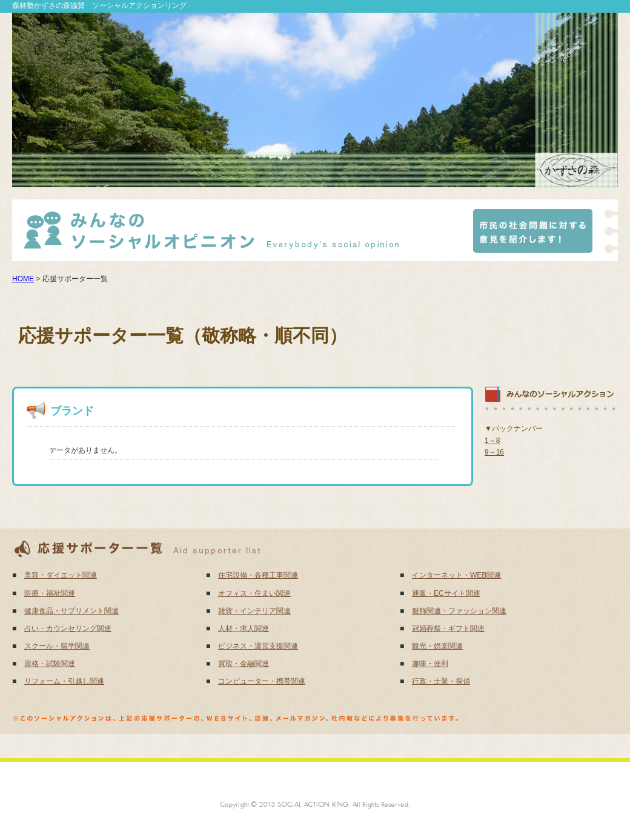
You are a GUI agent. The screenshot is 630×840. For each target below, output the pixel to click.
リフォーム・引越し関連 (64, 681)
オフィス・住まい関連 (254, 593)
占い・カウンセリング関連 (67, 628)
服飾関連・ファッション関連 (459, 611)
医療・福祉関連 (49, 593)
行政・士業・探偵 (441, 681)
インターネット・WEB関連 (456, 575)
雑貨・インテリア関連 (254, 611)
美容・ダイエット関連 (60, 575)
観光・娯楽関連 (437, 646)
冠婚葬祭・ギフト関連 (448, 628)
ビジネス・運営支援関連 (258, 646)
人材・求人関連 (243, 628)
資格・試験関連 (49, 663)
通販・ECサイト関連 (446, 593)
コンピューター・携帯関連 (261, 681)
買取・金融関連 (243, 663)
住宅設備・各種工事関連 (258, 575)
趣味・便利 (430, 663)
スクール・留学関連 (57, 646)
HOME (23, 279)
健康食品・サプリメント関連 (71, 611)
